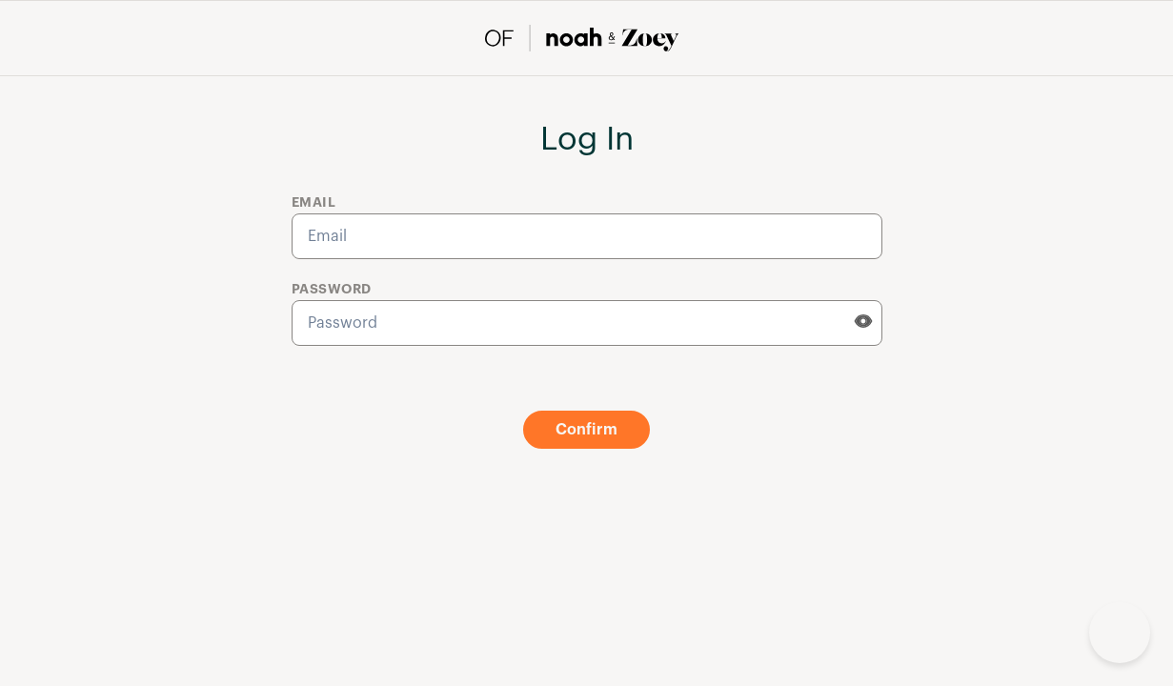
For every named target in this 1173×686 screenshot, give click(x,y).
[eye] (863, 321)
